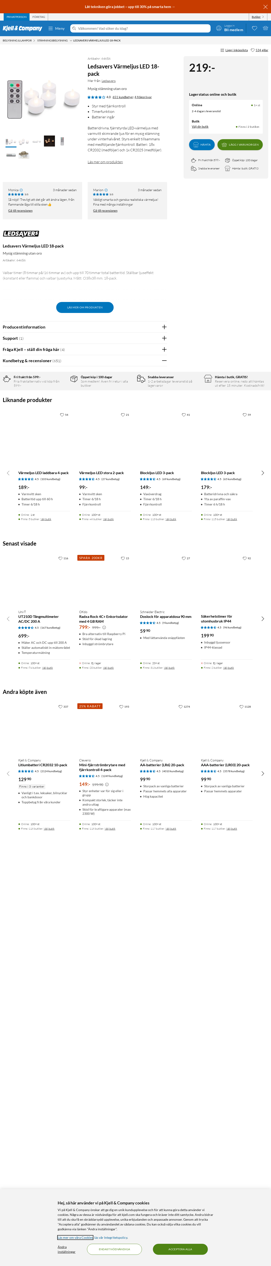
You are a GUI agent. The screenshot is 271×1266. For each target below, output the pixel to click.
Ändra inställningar (67, 1249)
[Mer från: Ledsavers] (21, 236)
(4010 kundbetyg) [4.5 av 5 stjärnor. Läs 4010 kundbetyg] (173, 1177)
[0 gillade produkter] (254, 27)
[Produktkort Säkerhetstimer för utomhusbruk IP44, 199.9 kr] (227, 986)
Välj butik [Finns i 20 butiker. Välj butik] (108, 1074)
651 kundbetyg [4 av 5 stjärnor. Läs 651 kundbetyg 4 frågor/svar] (123, 97)
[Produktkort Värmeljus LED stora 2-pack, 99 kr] (105, 842)
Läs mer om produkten (105, 162)
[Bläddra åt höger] (262, 878)
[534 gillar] (259, 50)
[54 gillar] (64, 821)
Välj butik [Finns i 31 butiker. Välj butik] (169, 1074)
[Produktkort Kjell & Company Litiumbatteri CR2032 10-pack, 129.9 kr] (44, 1134)
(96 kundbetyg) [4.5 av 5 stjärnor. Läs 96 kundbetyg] (232, 1033)
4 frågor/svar (143, 97)
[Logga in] (229, 27)
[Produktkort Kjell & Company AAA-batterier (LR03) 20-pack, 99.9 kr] (227, 1134)
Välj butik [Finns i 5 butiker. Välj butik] (46, 925)
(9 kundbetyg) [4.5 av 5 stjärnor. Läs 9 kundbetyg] (170, 1029)
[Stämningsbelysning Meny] (71, 40)
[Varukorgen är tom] (265, 27)
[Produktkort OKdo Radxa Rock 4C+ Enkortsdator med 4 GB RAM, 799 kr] (105, 986)
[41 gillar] (186, 821)
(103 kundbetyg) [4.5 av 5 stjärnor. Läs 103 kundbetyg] (50, 885)
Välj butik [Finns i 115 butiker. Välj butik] (231, 925)
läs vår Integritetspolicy (110, 1237)
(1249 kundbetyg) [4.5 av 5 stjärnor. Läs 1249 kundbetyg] (112, 1182)
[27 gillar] (186, 964)
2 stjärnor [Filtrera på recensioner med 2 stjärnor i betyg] (60, 416)
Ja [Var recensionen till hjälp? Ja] (150, 589)
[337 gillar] (63, 1113)
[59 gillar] (247, 821)
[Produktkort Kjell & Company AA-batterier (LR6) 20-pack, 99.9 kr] (166, 1134)
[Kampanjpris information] (104, 1033)
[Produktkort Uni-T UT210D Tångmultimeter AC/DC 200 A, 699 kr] (44, 986)
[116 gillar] (63, 964)
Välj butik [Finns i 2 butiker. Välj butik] (228, 1074)
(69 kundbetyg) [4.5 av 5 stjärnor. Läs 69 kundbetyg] (171, 885)
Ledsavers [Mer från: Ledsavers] (109, 81)
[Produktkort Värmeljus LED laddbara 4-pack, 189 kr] (44, 842)
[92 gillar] (247, 964)
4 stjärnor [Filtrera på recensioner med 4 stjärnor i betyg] (60, 402)
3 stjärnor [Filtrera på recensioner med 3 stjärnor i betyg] (60, 409)
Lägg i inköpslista (234, 50)
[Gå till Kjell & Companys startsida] (24, 28)
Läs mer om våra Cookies (75, 1237)
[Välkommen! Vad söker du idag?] (143, 28)
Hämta (202, 144)
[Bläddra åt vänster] (8, 878)
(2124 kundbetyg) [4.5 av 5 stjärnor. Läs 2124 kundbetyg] (51, 1177)
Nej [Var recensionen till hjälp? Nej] (160, 589)
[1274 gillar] (184, 1113)
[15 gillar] (125, 964)
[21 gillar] (125, 821)
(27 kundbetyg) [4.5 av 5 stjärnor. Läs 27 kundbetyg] (110, 885)
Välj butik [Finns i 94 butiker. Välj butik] (47, 1074)
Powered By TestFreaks (147, 729)
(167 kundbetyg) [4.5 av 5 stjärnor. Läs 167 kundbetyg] (50, 1033)
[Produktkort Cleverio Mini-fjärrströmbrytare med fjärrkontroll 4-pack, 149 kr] (105, 1134)
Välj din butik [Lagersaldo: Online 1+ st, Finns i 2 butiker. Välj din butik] (200, 126)
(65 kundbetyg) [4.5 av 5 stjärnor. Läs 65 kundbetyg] (232, 885)
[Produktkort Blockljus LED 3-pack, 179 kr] (227, 842)
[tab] (17, 17)
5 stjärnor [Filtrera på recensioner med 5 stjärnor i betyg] (60, 395)
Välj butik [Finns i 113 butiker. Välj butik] (170, 925)
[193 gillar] (124, 1113)
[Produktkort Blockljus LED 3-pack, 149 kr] (166, 842)
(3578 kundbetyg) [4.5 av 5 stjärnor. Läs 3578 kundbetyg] (234, 1177)
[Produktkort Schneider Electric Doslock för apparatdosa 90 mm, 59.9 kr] (166, 986)
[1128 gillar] (245, 1113)
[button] (10, 141)
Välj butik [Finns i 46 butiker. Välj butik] (108, 925)
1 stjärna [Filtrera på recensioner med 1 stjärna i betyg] (59, 423)
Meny (56, 28)
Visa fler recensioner (85, 742)
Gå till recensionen (20, 210)
